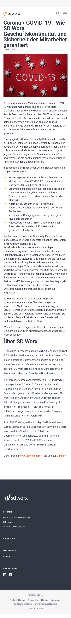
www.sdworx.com (30, 455)
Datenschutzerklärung (38, 600)
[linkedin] (5, 575)
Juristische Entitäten (23, 604)
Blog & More (9, 538)
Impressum (56, 600)
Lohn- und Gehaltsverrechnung (16, 518)
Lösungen (7, 512)
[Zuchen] (57, 13)
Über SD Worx (9, 550)
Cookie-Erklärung (17, 600)
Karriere (6, 556)
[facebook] (10, 575)
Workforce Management (14, 526)
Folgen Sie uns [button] (10, 568)
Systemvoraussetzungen (46, 604)
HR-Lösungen (9, 522)
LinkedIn (61, 455)
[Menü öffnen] (65, 13)
